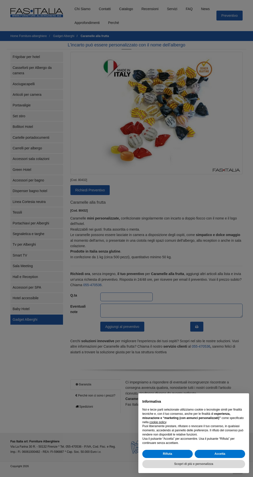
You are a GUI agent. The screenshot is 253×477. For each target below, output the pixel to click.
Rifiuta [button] (167, 454)
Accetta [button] (219, 454)
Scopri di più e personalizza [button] (193, 464)
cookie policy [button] (157, 422)
